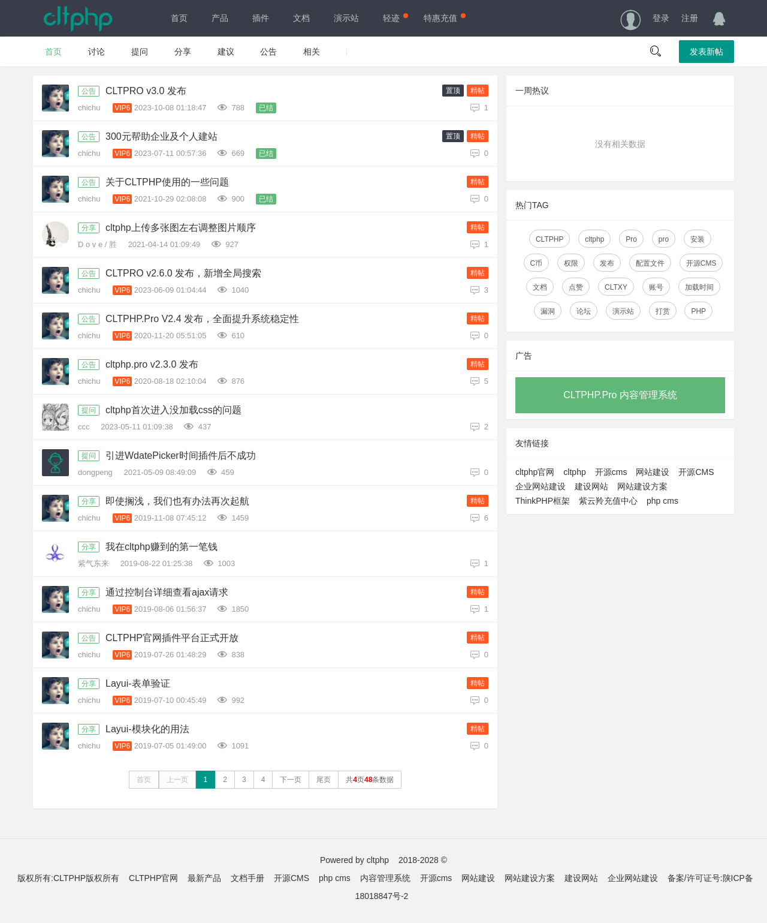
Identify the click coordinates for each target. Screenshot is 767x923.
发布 (607, 263)
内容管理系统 (385, 878)
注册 (689, 18)
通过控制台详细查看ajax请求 (166, 592)
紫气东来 (94, 563)
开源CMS (701, 263)
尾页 (323, 779)
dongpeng (96, 472)
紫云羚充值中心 (608, 501)
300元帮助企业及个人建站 (161, 136)
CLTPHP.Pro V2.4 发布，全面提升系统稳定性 (202, 319)
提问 (139, 51)
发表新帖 (706, 51)
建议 (226, 51)
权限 (571, 263)
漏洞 (547, 311)
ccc (85, 426)
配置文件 (650, 263)
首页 (179, 18)
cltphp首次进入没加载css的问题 (173, 410)
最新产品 (204, 878)
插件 (260, 18)
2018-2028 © (422, 860)
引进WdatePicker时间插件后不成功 (180, 455)
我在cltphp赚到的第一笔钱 (161, 547)
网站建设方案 (642, 486)
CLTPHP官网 (153, 878)
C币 (536, 263)
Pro (631, 239)
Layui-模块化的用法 (147, 729)
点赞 (576, 287)
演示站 (346, 18)
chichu (90, 107)
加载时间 (699, 287)
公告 (268, 51)
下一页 (290, 779)
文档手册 (247, 878)
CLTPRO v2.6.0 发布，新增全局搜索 (183, 273)
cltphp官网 (534, 472)
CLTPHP (549, 239)
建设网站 (591, 486)
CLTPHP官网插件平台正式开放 (171, 638)
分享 (182, 51)
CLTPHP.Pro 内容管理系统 (620, 395)
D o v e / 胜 (98, 244)
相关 (311, 51)
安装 (697, 239)
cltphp (594, 239)
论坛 (583, 311)
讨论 (96, 51)
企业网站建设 (540, 486)
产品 (220, 18)
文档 (301, 18)
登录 (661, 18)
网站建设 (652, 472)
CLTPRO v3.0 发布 (145, 91)
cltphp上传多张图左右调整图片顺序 (180, 228)
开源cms (611, 472)
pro (664, 239)
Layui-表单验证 (137, 683)
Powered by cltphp (354, 860)
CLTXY (616, 287)
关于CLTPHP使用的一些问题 (167, 182)
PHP (698, 311)
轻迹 (394, 18)
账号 (656, 287)
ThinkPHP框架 (542, 501)
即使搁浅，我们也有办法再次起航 (177, 501)
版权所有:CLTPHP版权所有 (68, 878)
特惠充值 (443, 18)
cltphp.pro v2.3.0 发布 (151, 364)
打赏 (663, 311)
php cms (662, 501)
